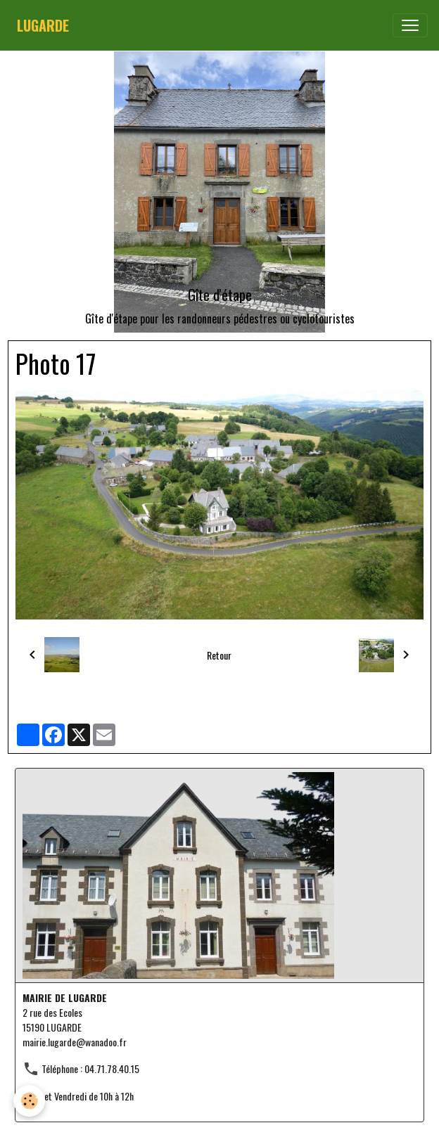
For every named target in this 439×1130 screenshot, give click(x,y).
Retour (219, 655)
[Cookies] (30, 1101)
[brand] (43, 25)
